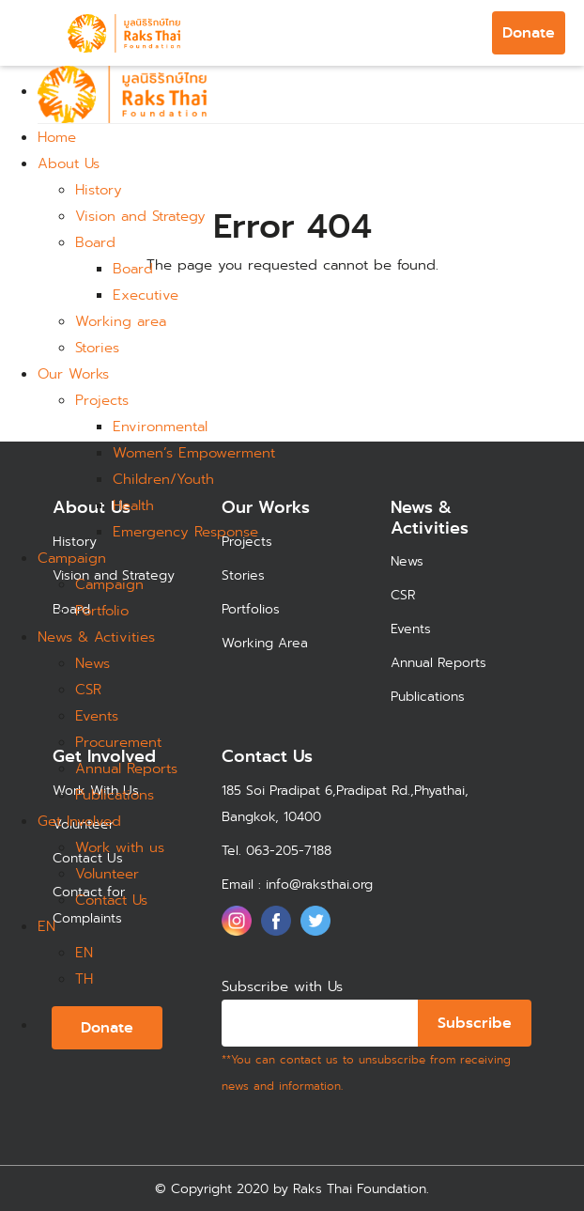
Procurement (118, 742)
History (98, 189)
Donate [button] (528, 32)
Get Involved (79, 821)
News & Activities (96, 637)
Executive (145, 295)
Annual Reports (126, 768)
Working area (120, 321)
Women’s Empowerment (194, 452)
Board (95, 242)
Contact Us (111, 900)
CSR (88, 689)
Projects (102, 400)
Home (57, 137)
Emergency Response (185, 531)
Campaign (72, 558)
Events (96, 716)
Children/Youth (163, 479)
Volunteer (107, 873)
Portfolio (102, 610)
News (92, 663)
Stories (97, 347)
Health (133, 505)
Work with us (119, 847)
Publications (114, 794)
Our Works (73, 374)
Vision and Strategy (140, 216)
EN (46, 926)
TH (84, 979)
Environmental (160, 426)
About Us (69, 163)
